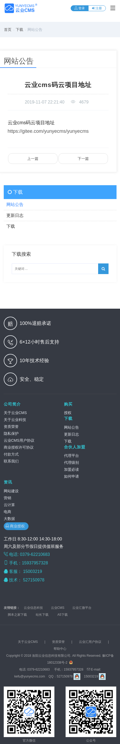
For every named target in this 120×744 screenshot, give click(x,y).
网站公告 (71, 427)
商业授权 (16, 526)
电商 (7, 512)
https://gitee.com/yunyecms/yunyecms (48, 131)
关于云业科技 (15, 420)
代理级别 (71, 462)
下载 (19, 29)
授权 (67, 413)
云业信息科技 (33, 608)
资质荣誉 (11, 426)
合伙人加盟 (74, 447)
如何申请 (71, 476)
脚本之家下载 (17, 615)
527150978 (34, 580)
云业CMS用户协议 (19, 440)
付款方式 (11, 454)
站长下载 (42, 615)
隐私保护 (11, 433)
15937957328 (73, 669)
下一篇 (83, 158)
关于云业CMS (15, 413)
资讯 (8, 482)
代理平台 (71, 455)
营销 (7, 498)
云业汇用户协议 (90, 642)
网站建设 (11, 491)
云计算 (9, 505)
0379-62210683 (38, 669)
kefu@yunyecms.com (29, 676)
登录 (79, 8)
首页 (7, 29)
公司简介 (12, 404)
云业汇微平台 (81, 608)
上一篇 (32, 158)
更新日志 (71, 434)
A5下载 (62, 615)
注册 (97, 8)
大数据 (9, 518)
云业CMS (58, 608)
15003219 (33, 571)
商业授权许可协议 (19, 447)
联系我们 (11, 461)
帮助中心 (60, 649)
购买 (68, 404)
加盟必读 (71, 469)
